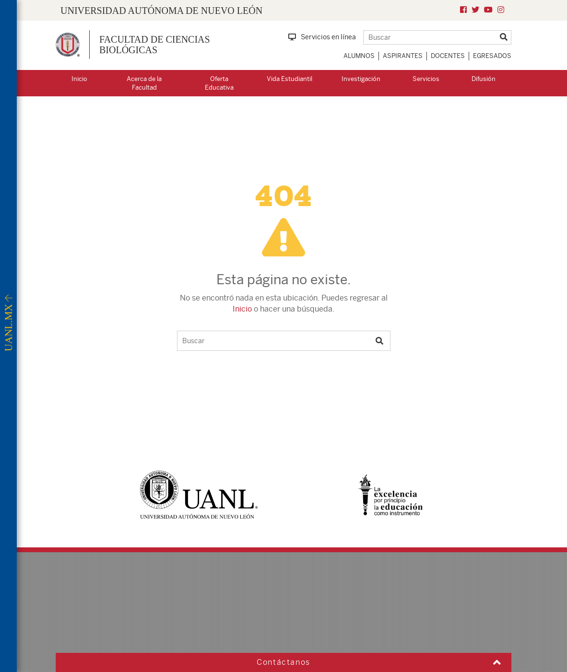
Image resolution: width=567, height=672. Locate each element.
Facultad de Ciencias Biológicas (154, 44)
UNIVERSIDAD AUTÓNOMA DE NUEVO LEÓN (161, 10)
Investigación (361, 78)
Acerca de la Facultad (144, 83)
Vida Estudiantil (289, 78)
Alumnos (359, 55)
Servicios (426, 78)
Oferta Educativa (219, 83)
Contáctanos (283, 662)
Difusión (484, 78)
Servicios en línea (322, 37)
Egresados (492, 55)
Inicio (79, 78)
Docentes (448, 55)
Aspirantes (403, 55)
